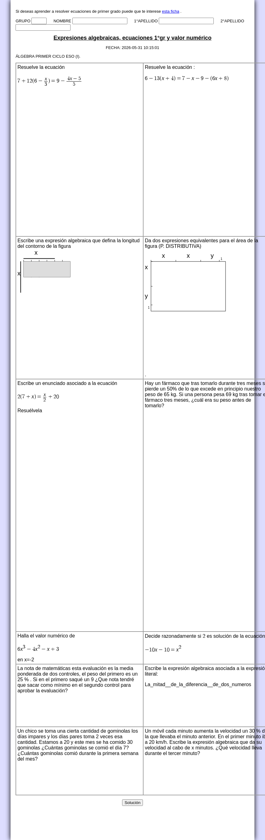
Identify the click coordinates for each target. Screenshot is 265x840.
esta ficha (170, 11)
